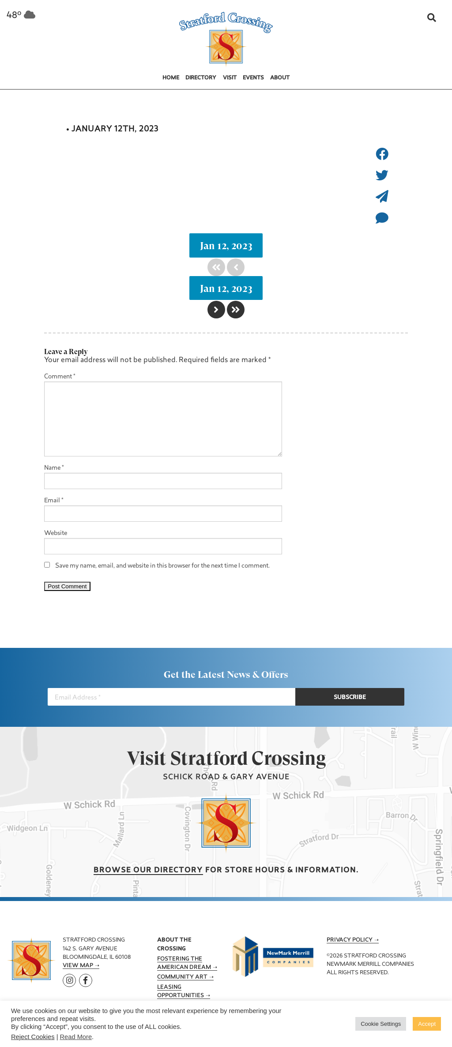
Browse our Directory (148, 870)
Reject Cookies (33, 1036)
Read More (76, 1036)
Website (55, 533)
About (280, 78)
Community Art (182, 977)
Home (170, 78)
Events (253, 78)
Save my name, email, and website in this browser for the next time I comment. (162, 566)
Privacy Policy (350, 940)
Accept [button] (427, 1024)
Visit (230, 78)
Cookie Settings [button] (381, 1024)
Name (54, 468)
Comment (59, 377)
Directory (200, 78)
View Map (78, 965)
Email (54, 500)
